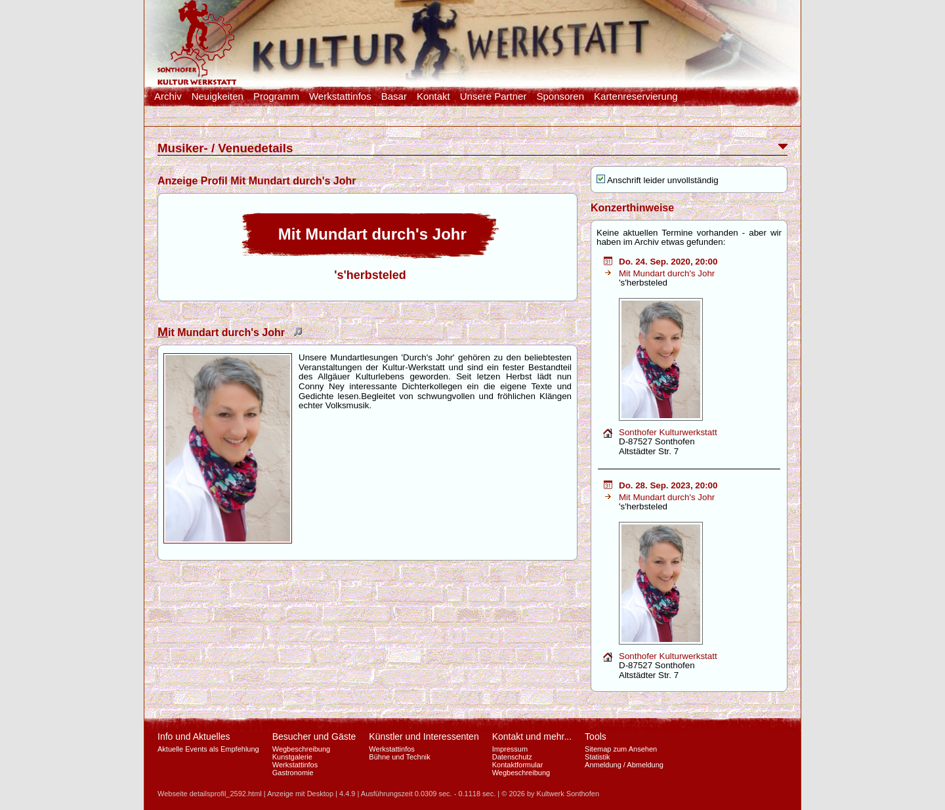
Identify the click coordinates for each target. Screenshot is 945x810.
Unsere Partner (493, 96)
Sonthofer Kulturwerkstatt (668, 432)
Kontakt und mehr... (532, 736)
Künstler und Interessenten (423, 736)
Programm (276, 96)
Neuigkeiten (217, 96)
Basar (394, 96)
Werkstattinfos (340, 96)
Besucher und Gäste (314, 736)
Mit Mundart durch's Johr (667, 273)
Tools (595, 736)
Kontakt (433, 96)
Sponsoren (560, 96)
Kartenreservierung (636, 96)
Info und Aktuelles (194, 736)
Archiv (168, 96)
